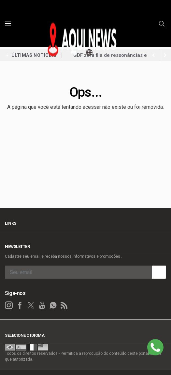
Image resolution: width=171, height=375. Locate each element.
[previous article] (165, 55)
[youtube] (42, 305)
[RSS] (64, 305)
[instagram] (9, 305)
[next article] (153, 55)
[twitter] (31, 305)
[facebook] (20, 305)
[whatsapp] (53, 305)
